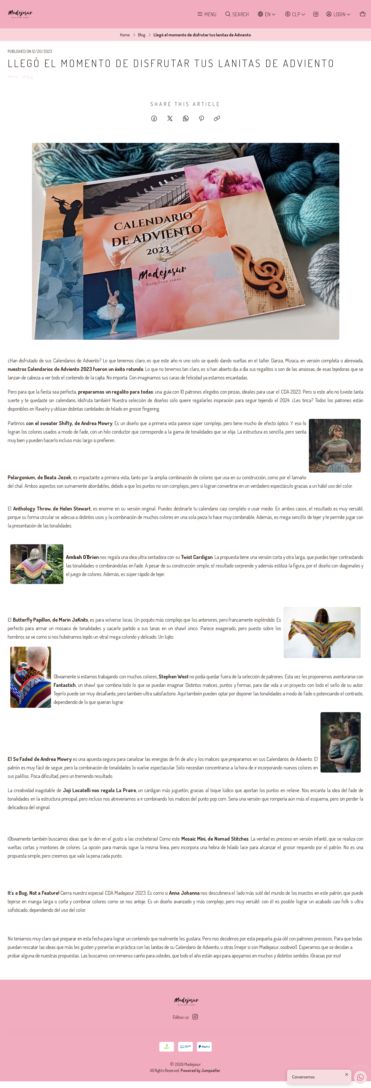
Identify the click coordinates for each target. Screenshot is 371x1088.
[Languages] (267, 14)
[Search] (237, 14)
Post (13, 77)
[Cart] (362, 14)
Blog (141, 35)
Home (125, 35)
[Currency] (295, 14)
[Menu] (207, 14)
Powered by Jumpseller (200, 1070)
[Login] (339, 14)
